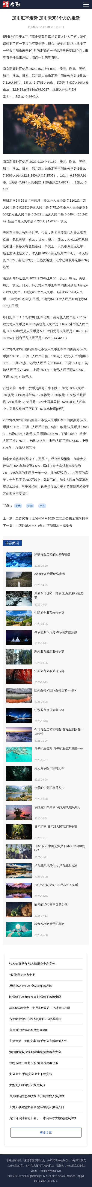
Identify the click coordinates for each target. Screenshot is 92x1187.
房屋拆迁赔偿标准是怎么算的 (28, 1030)
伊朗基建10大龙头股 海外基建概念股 (33, 1063)
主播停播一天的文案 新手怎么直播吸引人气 (38, 1041)
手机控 (53, 1175)
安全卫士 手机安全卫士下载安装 (30, 1074)
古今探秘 (24, 1175)
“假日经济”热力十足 (22, 975)
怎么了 (44, 1175)
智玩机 (62, 1175)
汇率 (30, 505)
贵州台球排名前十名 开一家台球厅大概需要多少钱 (42, 1118)
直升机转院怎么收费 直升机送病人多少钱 (36, 1096)
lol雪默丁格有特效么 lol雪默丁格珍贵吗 (35, 997)
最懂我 (35, 1175)
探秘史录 (13, 1175)
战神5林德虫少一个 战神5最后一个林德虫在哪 (39, 1008)
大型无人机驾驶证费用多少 (27, 1085)
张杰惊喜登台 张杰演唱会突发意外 (32, 964)
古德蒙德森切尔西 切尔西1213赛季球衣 (35, 1019)
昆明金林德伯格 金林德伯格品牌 (30, 986)
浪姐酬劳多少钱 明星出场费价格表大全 (35, 1052)
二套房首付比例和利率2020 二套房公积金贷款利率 (51, 518)
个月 (42, 505)
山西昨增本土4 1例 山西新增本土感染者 (43, 525)
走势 (18, 505)
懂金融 (71, 1175)
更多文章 (46, 1132)
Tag (78, 1175)
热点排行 (33, 27)
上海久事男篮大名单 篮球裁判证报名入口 (36, 1107)
